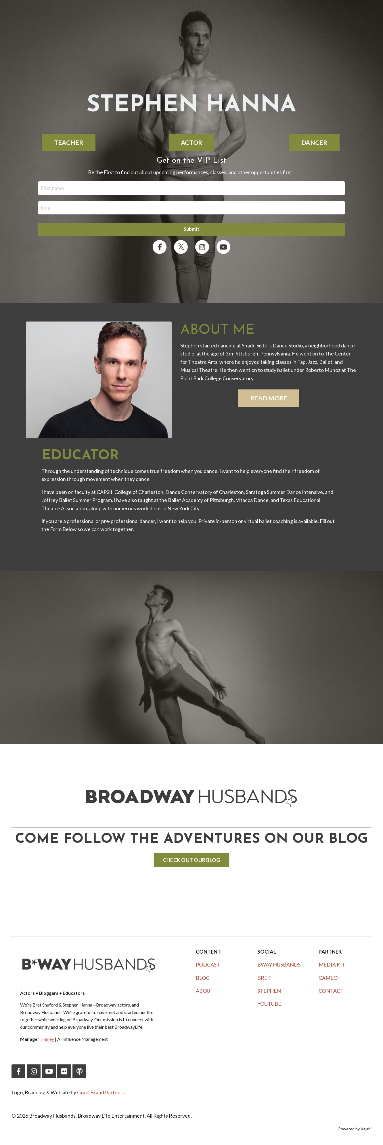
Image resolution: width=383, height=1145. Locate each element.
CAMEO (328, 979)
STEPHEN (269, 992)
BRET (264, 979)
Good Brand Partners (101, 1094)
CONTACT (331, 992)
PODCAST (208, 967)
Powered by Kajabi (354, 1130)
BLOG (203, 979)
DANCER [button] (314, 142)
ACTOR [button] (191, 142)
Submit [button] (192, 230)
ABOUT (205, 992)
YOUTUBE (269, 1005)
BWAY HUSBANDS (278, 967)
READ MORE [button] (268, 399)
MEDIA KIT (332, 967)
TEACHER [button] (68, 142)
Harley (48, 1040)
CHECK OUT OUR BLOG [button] (191, 862)
